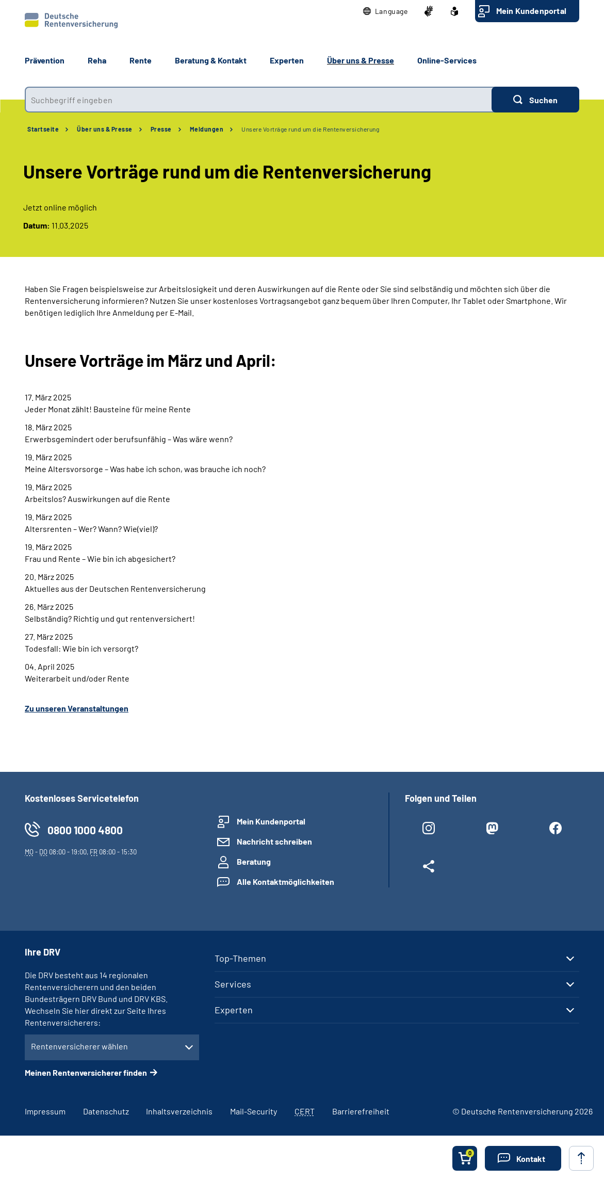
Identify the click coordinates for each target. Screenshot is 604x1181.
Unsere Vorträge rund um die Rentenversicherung (310, 129)
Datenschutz (106, 1111)
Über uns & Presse (105, 129)
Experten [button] (287, 60)
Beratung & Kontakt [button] (211, 60)
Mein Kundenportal (531, 10)
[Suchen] (535, 99)
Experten (234, 1009)
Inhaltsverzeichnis (179, 1111)
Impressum (45, 1111)
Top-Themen (240, 958)
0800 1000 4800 (85, 829)
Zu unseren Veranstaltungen (76, 708)
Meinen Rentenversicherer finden (86, 1072)
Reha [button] (97, 60)
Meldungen (207, 129)
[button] (385, 11)
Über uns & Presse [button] (360, 60)
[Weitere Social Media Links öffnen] (429, 868)
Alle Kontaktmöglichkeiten (285, 881)
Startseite (43, 129)
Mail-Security (253, 1111)
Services (233, 984)
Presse (161, 129)
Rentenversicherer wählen (79, 1046)
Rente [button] (140, 60)
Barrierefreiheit (360, 1111)
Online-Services (447, 60)
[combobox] (258, 99)
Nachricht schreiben (274, 841)
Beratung (254, 861)
